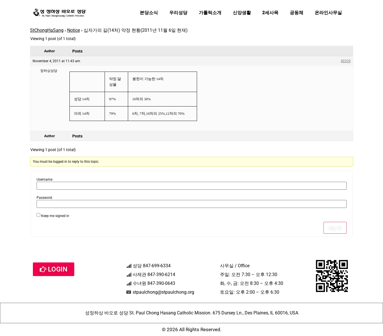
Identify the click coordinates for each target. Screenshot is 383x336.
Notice (73, 30)
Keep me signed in (55, 216)
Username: (45, 179)
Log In (335, 228)
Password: (45, 197)
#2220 (346, 61)
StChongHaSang (47, 30)
